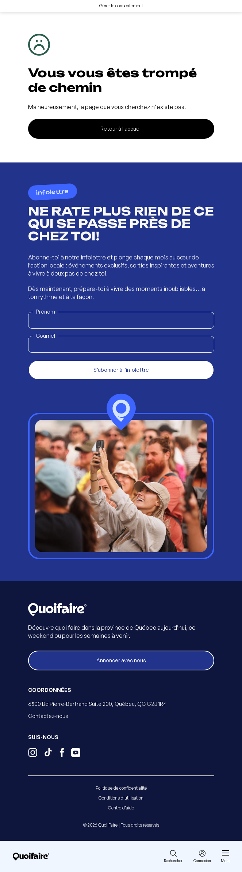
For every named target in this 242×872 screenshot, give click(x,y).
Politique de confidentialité (121, 788)
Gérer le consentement (121, 5)
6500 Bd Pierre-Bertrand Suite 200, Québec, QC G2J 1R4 (97, 704)
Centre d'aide (121, 808)
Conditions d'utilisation (121, 798)
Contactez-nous (48, 716)
